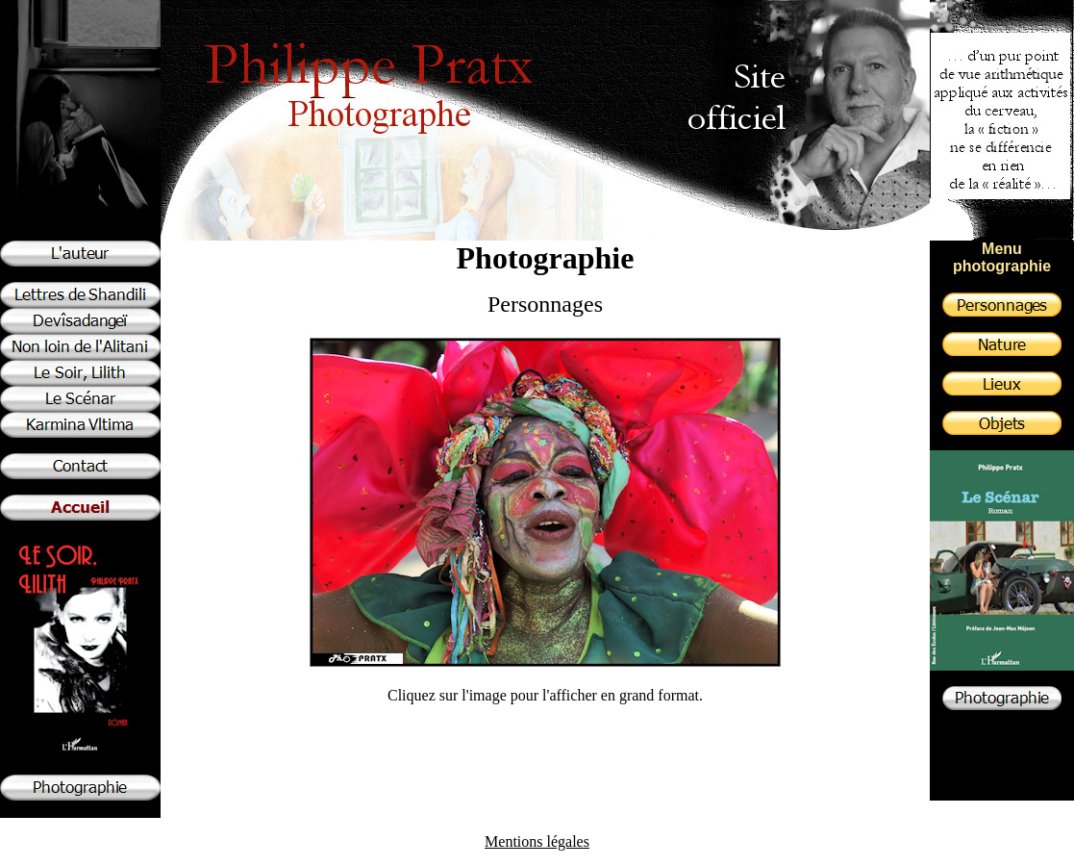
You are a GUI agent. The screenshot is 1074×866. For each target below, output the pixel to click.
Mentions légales (537, 841)
